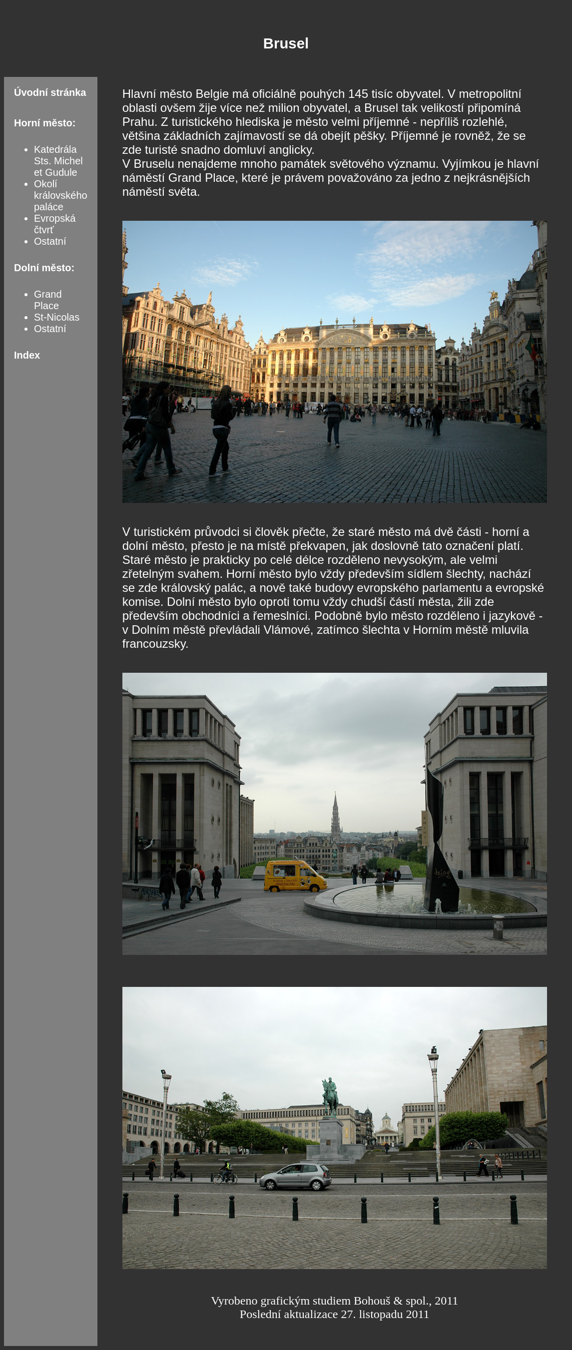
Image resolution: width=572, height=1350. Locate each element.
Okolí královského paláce (60, 195)
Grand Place (48, 300)
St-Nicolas (56, 317)
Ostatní (50, 241)
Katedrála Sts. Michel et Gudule (58, 161)
